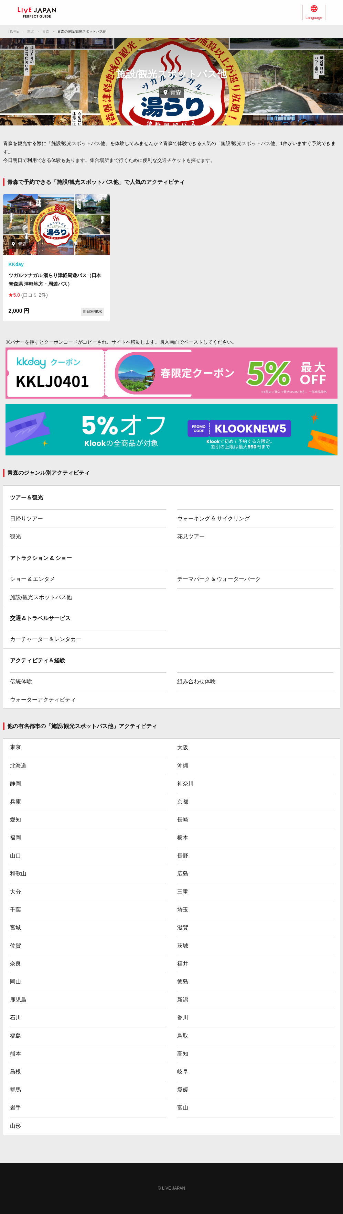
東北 (30, 31)
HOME (14, 31)
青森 (45, 31)
